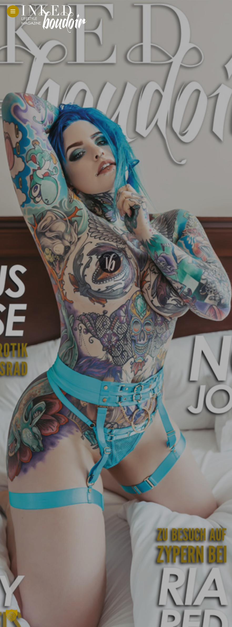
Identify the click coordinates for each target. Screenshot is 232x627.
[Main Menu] (13, 11)
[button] (11, 615)
